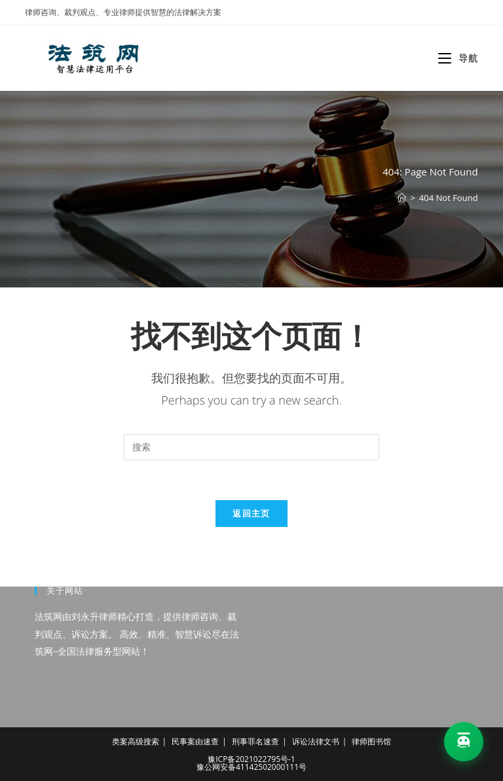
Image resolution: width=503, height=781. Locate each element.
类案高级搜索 (135, 741)
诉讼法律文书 (315, 741)
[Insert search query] (251, 447)
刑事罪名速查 (255, 741)
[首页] (402, 198)
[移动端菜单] (458, 58)
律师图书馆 (371, 741)
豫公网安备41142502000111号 (251, 766)
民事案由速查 (195, 741)
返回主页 (251, 513)
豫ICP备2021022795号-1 (251, 759)
